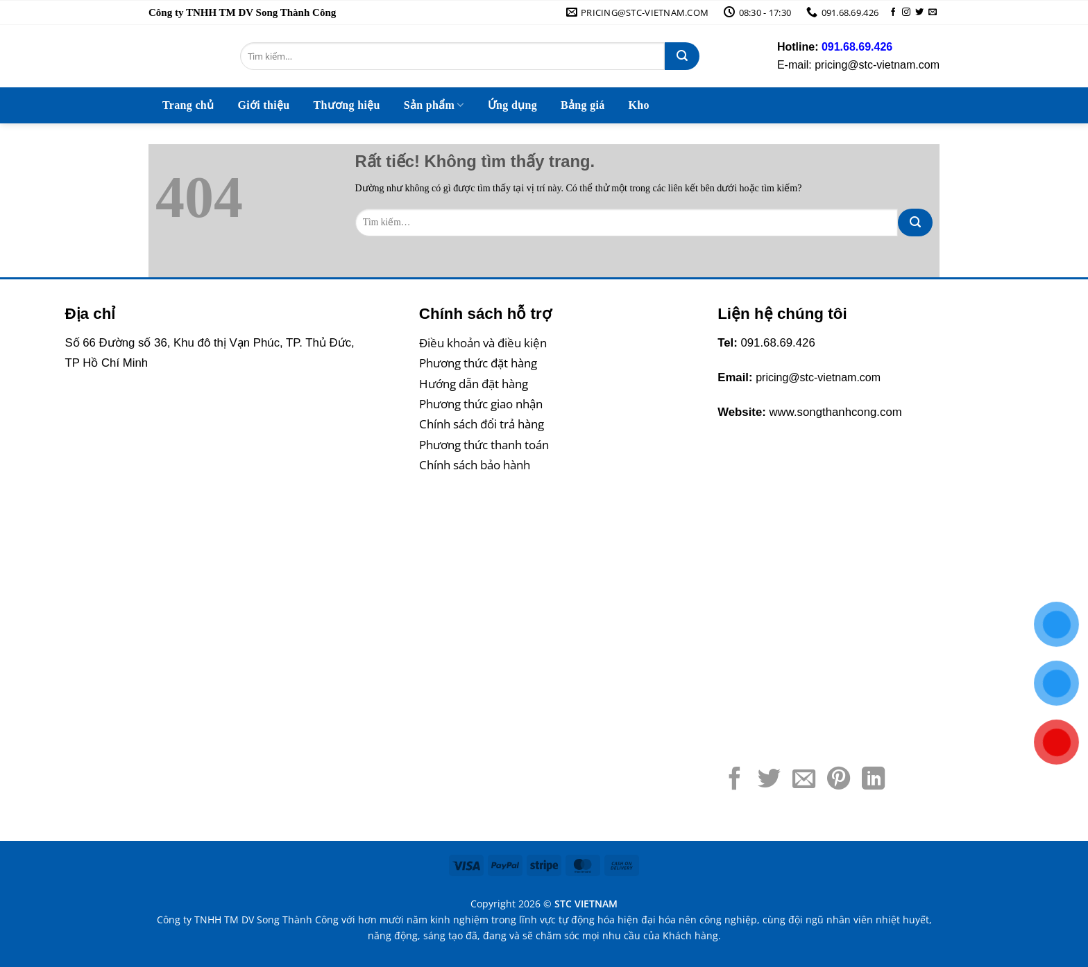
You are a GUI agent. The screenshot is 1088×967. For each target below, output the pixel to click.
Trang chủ (188, 105)
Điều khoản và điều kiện (483, 343)
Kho (639, 105)
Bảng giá (583, 105)
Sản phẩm (434, 105)
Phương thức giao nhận (481, 404)
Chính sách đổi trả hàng (481, 424)
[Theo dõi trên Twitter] (919, 12)
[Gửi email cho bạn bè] (803, 780)
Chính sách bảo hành (474, 465)
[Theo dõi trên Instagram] (906, 12)
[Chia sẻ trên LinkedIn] (873, 780)
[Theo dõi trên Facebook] (893, 12)
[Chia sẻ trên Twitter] (769, 780)
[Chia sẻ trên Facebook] (734, 780)
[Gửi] (682, 56)
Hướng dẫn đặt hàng (473, 384)
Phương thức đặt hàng (478, 363)
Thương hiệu (346, 105)
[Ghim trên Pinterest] (838, 780)
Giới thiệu (263, 105)
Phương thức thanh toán (484, 445)
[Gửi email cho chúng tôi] (932, 12)
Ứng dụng (512, 105)
